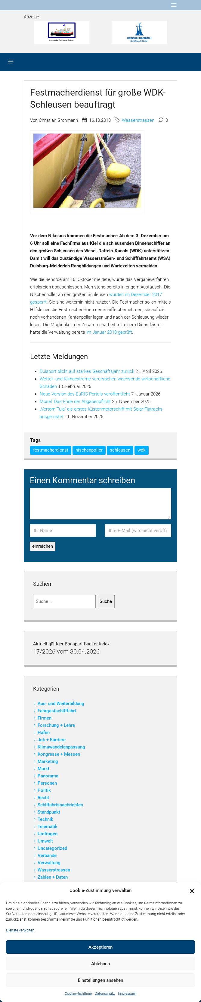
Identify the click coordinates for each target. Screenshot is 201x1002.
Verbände (47, 855)
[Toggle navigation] (174, 5)
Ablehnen (100, 963)
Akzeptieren (100, 947)
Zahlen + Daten (53, 877)
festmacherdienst (50, 450)
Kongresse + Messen (59, 754)
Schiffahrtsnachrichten (60, 805)
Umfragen (47, 834)
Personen (47, 783)
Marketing (48, 761)
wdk (142, 450)
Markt (43, 768)
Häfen (44, 732)
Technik (45, 819)
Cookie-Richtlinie (78, 993)
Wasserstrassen (138, 120)
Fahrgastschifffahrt (57, 711)
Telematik (47, 826)
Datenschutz (105, 993)
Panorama (48, 776)
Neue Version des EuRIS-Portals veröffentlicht (85, 394)
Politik (44, 790)
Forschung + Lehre (56, 725)
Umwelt (45, 841)
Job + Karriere (52, 739)
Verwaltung (49, 862)
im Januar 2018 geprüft (109, 332)
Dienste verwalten (20, 930)
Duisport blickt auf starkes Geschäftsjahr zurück (87, 371)
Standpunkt (49, 812)
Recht (43, 797)
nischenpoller (89, 450)
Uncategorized (52, 848)
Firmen (44, 718)
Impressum (127, 993)
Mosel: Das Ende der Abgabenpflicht (75, 401)
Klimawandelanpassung (61, 747)
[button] (192, 891)
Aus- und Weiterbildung (61, 703)
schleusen (120, 450)
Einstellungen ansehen (100, 980)
